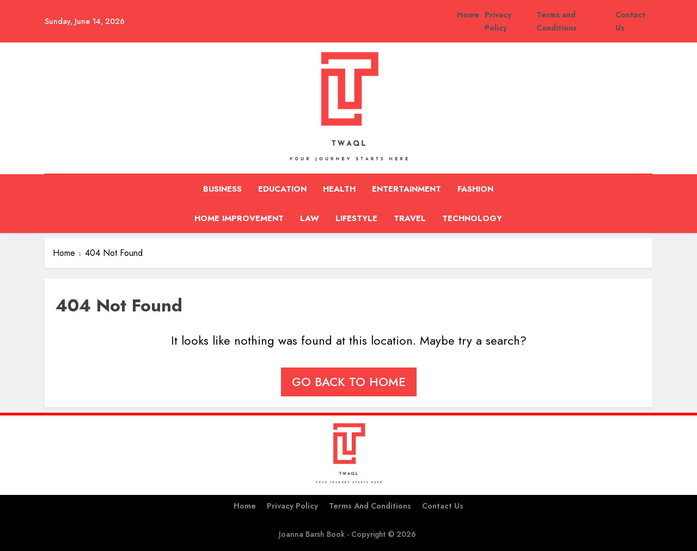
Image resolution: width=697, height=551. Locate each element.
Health (339, 189)
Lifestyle (356, 218)
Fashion (475, 189)
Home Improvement (239, 218)
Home (468, 14)
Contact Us (442, 505)
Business (222, 189)
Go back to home (349, 381)
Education (282, 189)
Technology (472, 218)
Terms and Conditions (370, 505)
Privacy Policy (292, 505)
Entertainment (406, 189)
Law (309, 218)
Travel (410, 218)
